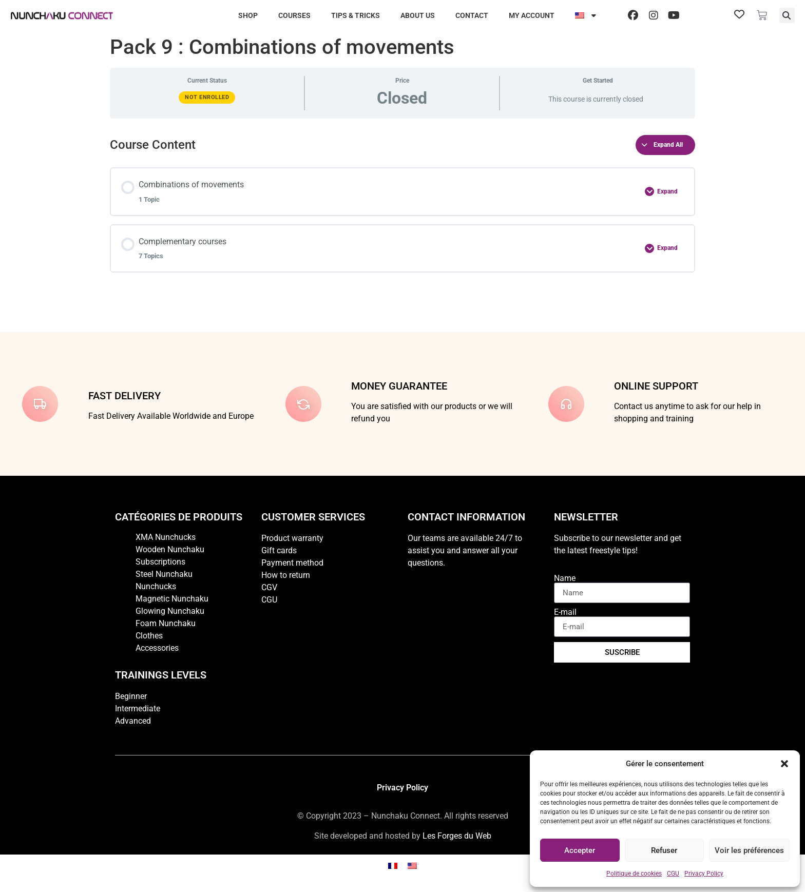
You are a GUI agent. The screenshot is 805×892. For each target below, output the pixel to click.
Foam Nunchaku (166, 623)
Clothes (149, 636)
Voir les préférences (749, 850)
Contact (471, 15)
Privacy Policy (703, 873)
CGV (269, 587)
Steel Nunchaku (164, 574)
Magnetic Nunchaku (172, 599)
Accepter (579, 850)
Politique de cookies (634, 873)
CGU (673, 873)
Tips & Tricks (355, 15)
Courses (294, 15)
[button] (784, 764)
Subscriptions (160, 562)
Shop (248, 15)
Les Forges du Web (457, 836)
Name (565, 578)
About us (417, 15)
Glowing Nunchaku (170, 611)
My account (531, 15)
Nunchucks (156, 586)
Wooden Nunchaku (170, 549)
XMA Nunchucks (166, 537)
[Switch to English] (412, 865)
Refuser (664, 850)
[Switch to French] (392, 865)
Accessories (157, 648)
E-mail (565, 612)
